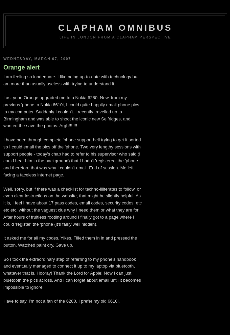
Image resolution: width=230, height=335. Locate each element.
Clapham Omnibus (115, 28)
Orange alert (21, 67)
